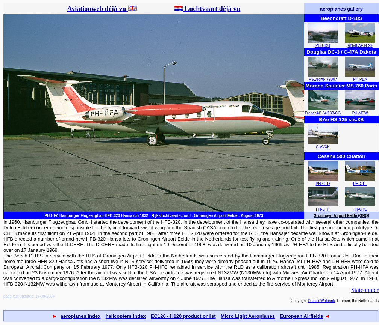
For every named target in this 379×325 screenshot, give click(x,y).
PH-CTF (360, 184)
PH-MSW (360, 113)
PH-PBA (360, 79)
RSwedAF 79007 (323, 79)
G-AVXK (323, 147)
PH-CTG (360, 209)
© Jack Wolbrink (321, 301)
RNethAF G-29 (359, 46)
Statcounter (365, 290)
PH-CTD (323, 184)
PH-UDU (322, 46)
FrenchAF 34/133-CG (323, 113)
